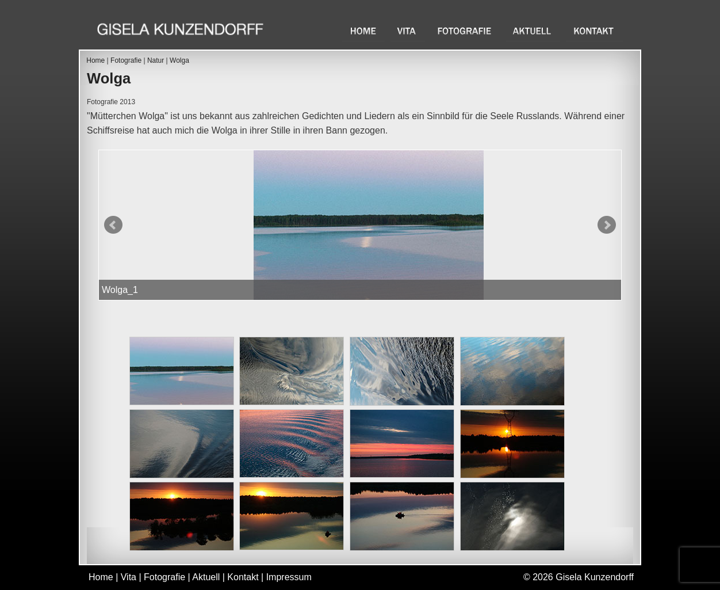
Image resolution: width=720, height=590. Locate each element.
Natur (155, 60)
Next (607, 225)
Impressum (289, 577)
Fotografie (465, 30)
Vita (407, 30)
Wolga (179, 60)
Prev (113, 225)
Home (363, 30)
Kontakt (594, 30)
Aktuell (533, 30)
